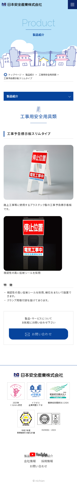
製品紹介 (30, 74)
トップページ (14, 74)
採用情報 (47, 461)
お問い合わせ (42, 334)
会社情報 (30, 461)
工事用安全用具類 (47, 74)
